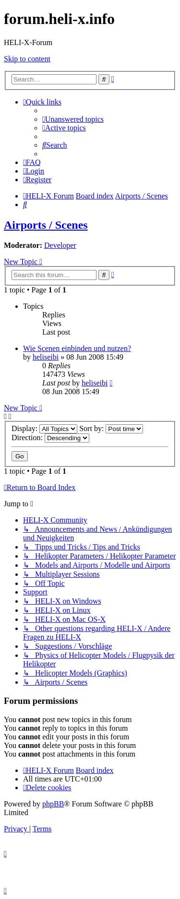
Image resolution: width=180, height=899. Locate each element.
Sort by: (111, 428)
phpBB (53, 804)
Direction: (50, 437)
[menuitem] (73, 119)
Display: (44, 428)
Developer (60, 245)
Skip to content (27, 59)
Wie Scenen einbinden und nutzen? (77, 348)
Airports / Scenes (46, 225)
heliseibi (46, 357)
